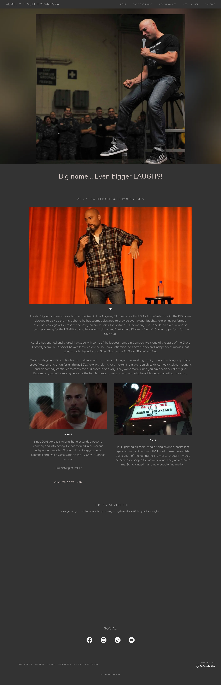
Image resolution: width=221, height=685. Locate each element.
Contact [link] (210, 4)
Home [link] (123, 4)
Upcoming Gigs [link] (167, 4)
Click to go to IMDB (68, 482)
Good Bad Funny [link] (143, 4)
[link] (32, 4)
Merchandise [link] (191, 4)
